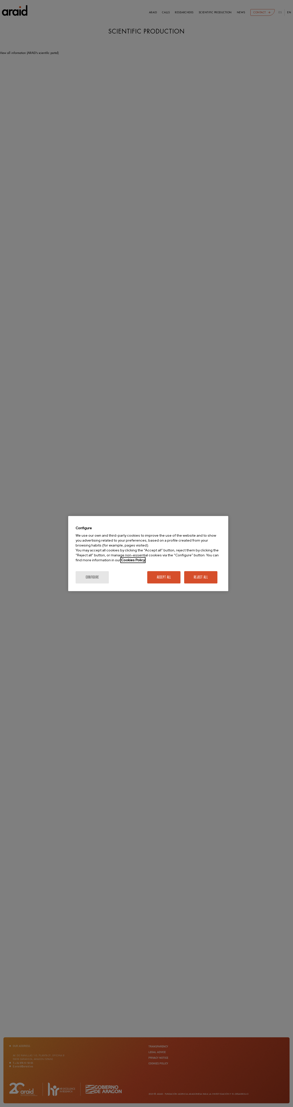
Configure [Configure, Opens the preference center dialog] (92, 577)
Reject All (201, 577)
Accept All (164, 577)
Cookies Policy (133, 560)
